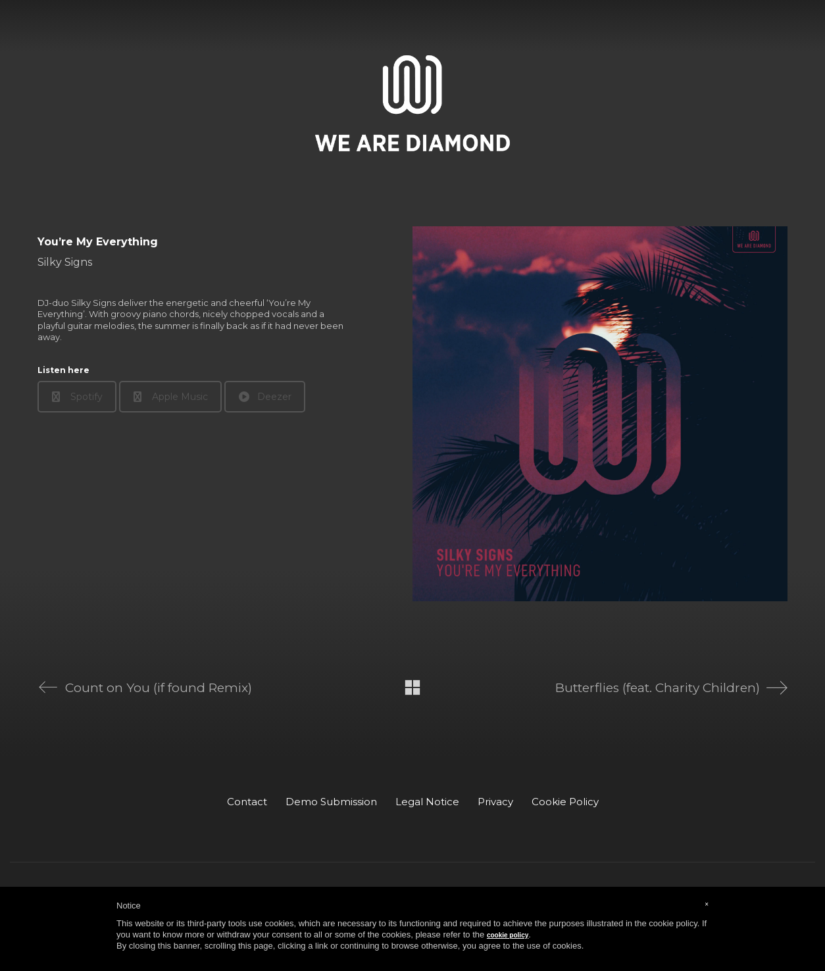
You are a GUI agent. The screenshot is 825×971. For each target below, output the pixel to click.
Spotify (77, 397)
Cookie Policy (565, 801)
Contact (247, 801)
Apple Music (171, 397)
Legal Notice (427, 801)
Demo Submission (331, 801)
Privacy (495, 801)
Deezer (265, 397)
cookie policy (507, 935)
